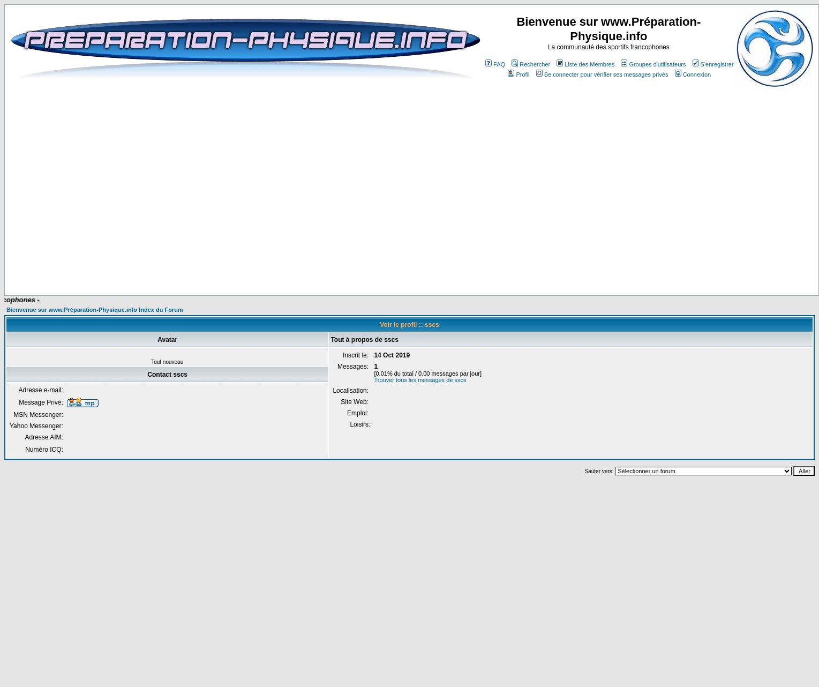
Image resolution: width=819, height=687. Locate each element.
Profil (518, 74)
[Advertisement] (398, 264)
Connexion (693, 74)
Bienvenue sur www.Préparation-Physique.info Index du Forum (94, 310)
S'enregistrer (713, 64)
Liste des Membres (585, 64)
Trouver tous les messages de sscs (420, 380)
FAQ (495, 64)
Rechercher (531, 64)
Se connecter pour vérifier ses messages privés (602, 74)
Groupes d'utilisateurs (653, 64)
